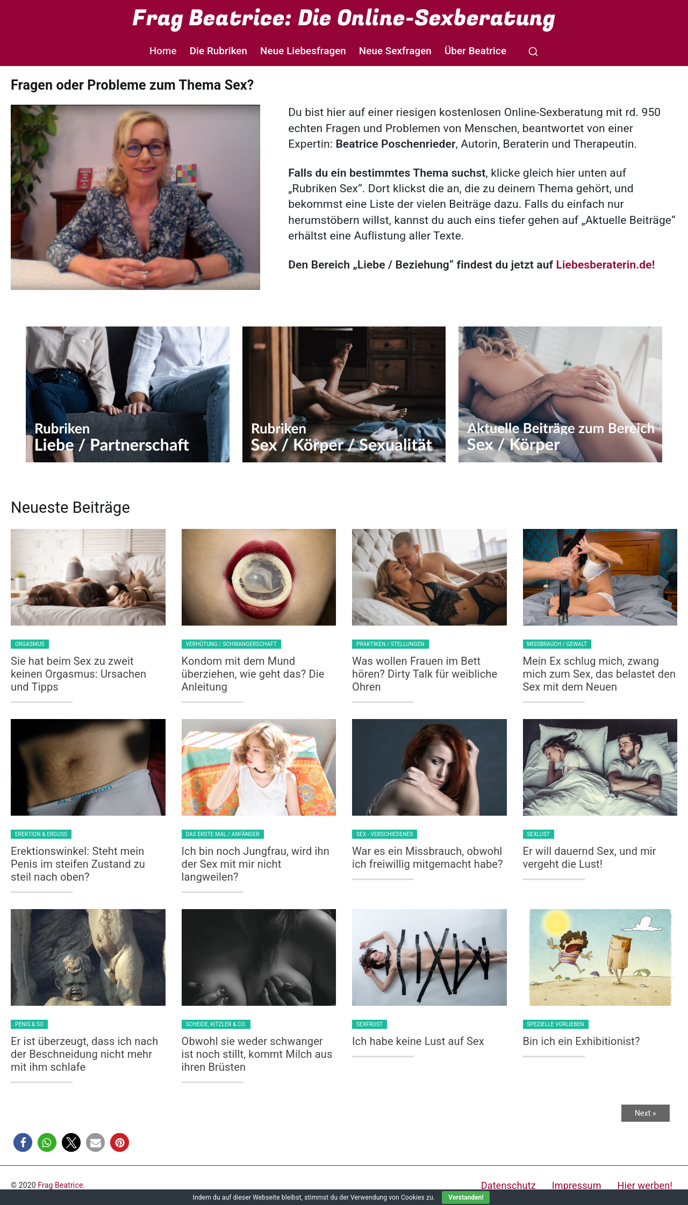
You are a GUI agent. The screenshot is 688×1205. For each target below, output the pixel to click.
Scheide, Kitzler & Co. (216, 1024)
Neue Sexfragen (395, 51)
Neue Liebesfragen (303, 51)
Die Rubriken (218, 51)
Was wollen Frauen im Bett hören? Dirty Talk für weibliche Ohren (424, 674)
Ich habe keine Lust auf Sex (418, 1041)
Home (163, 51)
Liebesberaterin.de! (605, 264)
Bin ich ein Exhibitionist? (581, 1041)
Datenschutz (508, 1185)
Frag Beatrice (60, 1185)
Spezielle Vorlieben (555, 1024)
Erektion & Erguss (41, 834)
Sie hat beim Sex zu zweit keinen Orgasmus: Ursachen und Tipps (78, 674)
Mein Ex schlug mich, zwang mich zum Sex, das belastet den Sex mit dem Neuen (599, 674)
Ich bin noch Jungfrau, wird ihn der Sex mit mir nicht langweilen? (255, 864)
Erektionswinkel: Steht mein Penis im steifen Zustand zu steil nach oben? (78, 864)
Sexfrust (369, 1024)
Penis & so (29, 1024)
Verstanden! (465, 1197)
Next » (645, 1113)
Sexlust (538, 834)
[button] (22, 1142)
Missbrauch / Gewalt (557, 644)
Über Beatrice (475, 51)
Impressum (576, 1185)
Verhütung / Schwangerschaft (231, 644)
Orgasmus (30, 644)
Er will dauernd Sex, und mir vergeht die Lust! (589, 857)
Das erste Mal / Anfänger (223, 834)
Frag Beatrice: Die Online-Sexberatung (343, 18)
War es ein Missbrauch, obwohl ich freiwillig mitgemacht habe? (427, 857)
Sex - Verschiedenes (384, 834)
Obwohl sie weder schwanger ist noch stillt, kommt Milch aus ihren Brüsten (257, 1054)
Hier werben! (645, 1185)
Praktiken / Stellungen (390, 644)
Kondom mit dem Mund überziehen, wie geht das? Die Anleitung (253, 674)
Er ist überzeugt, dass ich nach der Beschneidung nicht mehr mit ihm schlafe (84, 1054)
